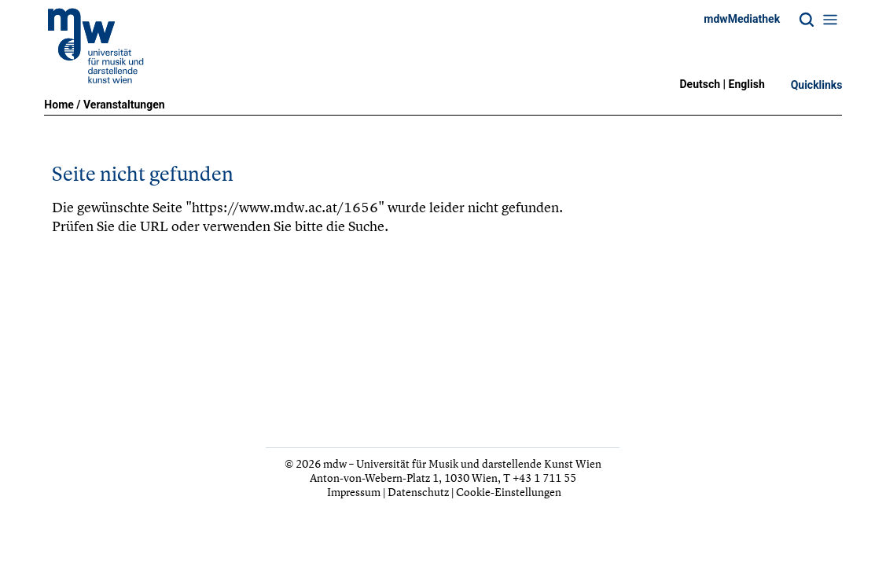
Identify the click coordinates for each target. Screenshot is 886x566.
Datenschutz (418, 491)
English (747, 84)
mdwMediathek (742, 19)
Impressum (354, 491)
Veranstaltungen (124, 104)
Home (58, 104)
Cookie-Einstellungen (508, 491)
